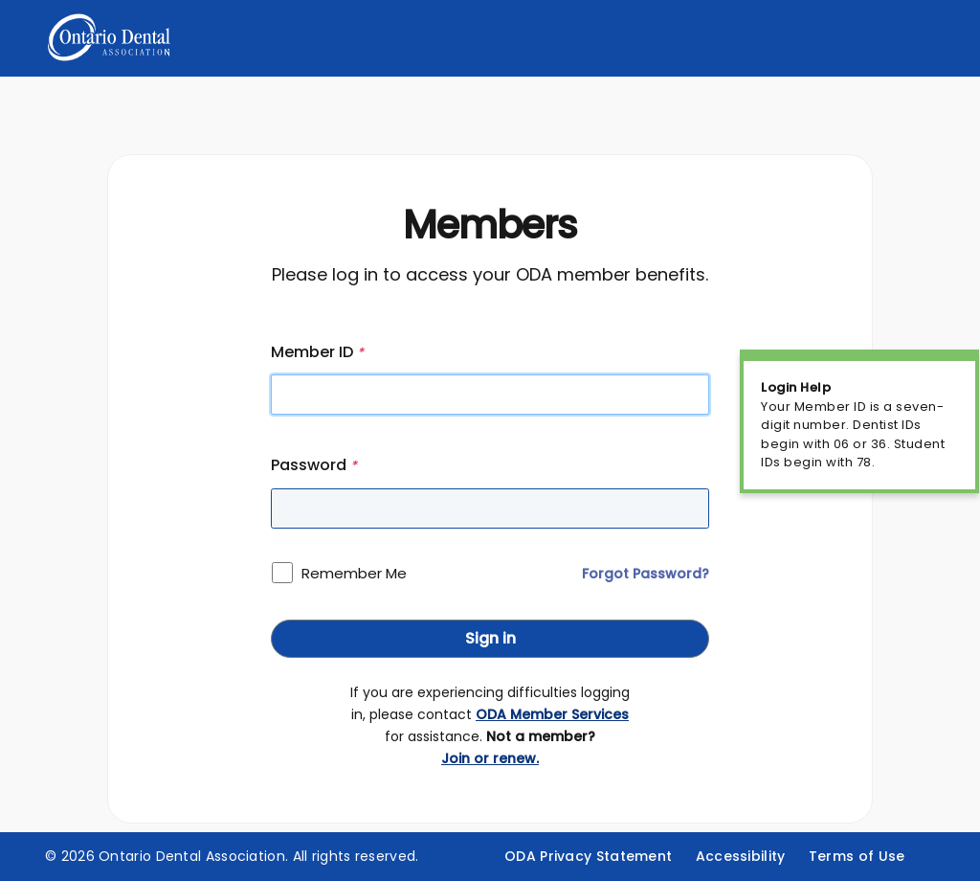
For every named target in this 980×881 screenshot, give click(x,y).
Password (314, 465)
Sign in (490, 638)
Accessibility (741, 856)
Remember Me (354, 573)
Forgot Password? (645, 573)
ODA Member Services (552, 714)
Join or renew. (490, 758)
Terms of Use (857, 856)
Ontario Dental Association (192, 856)
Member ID (317, 352)
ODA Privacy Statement (588, 856)
